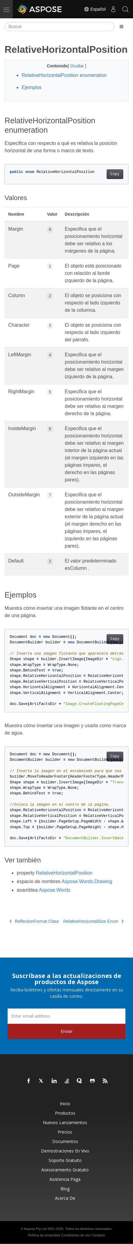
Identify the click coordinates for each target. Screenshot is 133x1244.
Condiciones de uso (75, 1235)
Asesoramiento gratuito (65, 1170)
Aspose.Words (54, 890)
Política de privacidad (44, 1235)
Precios (65, 1132)
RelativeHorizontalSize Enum (93, 921)
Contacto (98, 1235)
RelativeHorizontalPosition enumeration (64, 75)
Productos (65, 1113)
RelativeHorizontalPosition (64, 872)
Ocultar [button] (77, 65)
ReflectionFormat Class (34, 921)
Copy (115, 174)
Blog (65, 1189)
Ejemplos (32, 87)
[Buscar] (59, 26)
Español (95, 9)
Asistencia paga (64, 1179)
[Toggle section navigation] (121, 26)
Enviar (67, 1031)
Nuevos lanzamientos (65, 1122)
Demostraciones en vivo (65, 1151)
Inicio (65, 1103)
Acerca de (65, 1198)
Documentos (65, 1141)
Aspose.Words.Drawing (87, 881)
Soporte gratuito (65, 1160)
